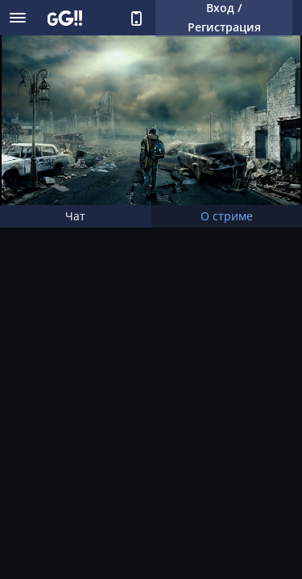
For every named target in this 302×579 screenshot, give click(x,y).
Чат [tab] (75, 216)
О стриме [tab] (227, 216)
